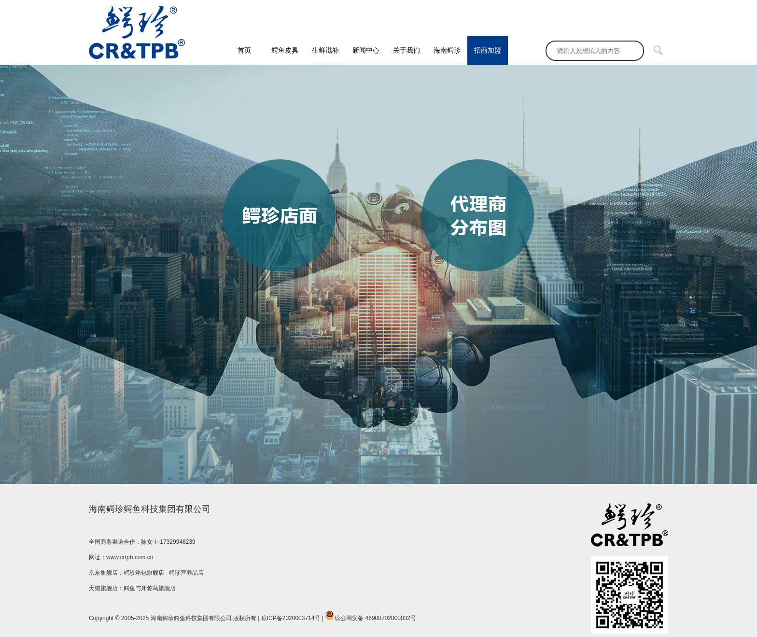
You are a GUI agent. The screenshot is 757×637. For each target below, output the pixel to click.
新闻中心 (365, 50)
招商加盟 (487, 50)
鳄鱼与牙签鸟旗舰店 (150, 588)
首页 (244, 50)
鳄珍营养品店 (186, 572)
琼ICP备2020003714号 (291, 618)
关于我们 (406, 50)
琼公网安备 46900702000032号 (370, 616)
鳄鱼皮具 (284, 50)
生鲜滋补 (325, 50)
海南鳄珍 (447, 50)
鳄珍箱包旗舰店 (144, 572)
